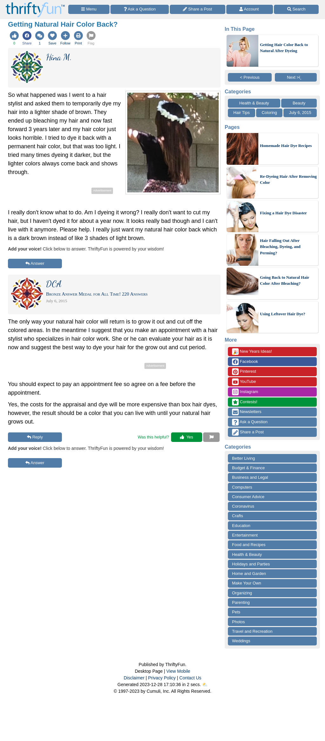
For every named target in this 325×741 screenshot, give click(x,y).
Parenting (241, 602)
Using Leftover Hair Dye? (282, 313)
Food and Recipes (249, 544)
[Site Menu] (88, 9)
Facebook (245, 361)
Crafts (237, 515)
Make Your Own (246, 583)
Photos (238, 621)
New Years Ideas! (252, 351)
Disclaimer (134, 677)
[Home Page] (35, 3)
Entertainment (245, 535)
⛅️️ (205, 684)
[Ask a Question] (139, 9)
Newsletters (247, 412)
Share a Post (248, 432)
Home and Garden (249, 573)
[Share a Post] (197, 9)
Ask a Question (250, 422)
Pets (236, 612)
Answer (34, 263)
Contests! (244, 402)
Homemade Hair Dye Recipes (286, 145)
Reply (35, 437)
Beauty (299, 103)
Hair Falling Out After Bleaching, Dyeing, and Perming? (280, 246)
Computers (242, 487)
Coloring (269, 112)
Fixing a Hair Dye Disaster (283, 212)
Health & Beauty (254, 103)
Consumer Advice (248, 496)
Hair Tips (241, 112)
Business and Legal (250, 477)
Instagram (245, 392)
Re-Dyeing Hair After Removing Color (288, 179)
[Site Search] (296, 9)
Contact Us (190, 677)
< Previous (250, 77)
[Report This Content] (211, 437)
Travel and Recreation (252, 631)
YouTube (244, 381)
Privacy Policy (162, 677)
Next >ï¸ (296, 77)
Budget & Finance (248, 467)
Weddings (241, 640)
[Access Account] (249, 9)
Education (241, 525)
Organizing (242, 593)
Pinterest (244, 371)
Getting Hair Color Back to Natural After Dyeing (284, 47)
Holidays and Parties (251, 564)
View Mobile (178, 671)
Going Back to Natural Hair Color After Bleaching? (284, 280)
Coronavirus (243, 506)
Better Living (243, 458)
